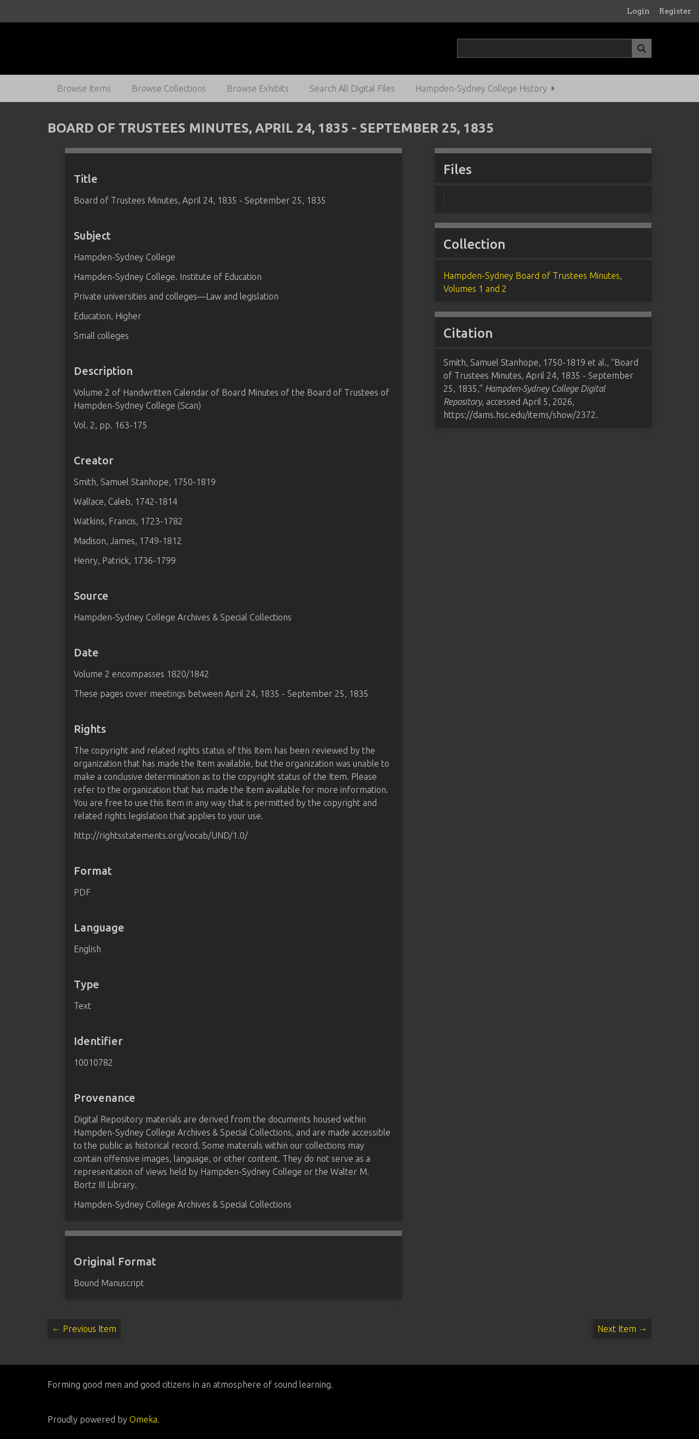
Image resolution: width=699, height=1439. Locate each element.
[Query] (554, 48)
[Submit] (641, 48)
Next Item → (622, 1329)
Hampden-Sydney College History (481, 88)
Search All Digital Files (352, 88)
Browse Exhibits (258, 88)
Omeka (143, 1419)
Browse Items (84, 88)
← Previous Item (84, 1329)
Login (638, 11)
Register (675, 11)
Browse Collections (169, 88)
